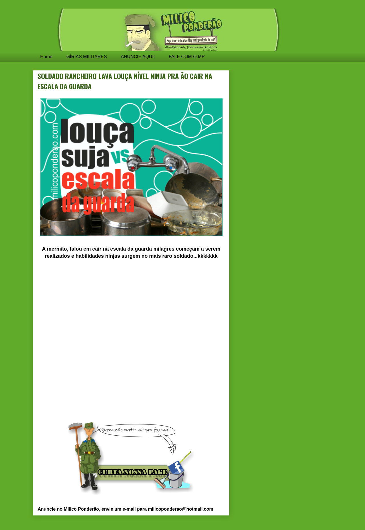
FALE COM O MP (187, 56)
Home (46, 56)
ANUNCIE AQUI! (138, 56)
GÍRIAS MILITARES (86, 56)
